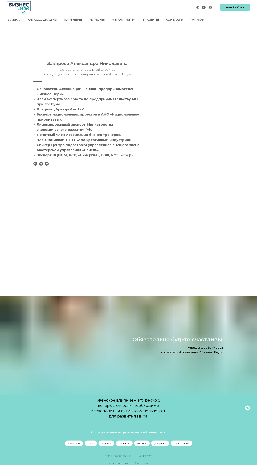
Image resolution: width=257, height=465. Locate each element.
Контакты (175, 20)
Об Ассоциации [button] (42, 20)
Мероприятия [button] (124, 20)
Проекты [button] (151, 20)
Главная (14, 20)
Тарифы (197, 20)
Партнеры (73, 20)
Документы (160, 443)
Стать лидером (181, 443)
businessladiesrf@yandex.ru (132, 463)
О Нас (91, 443)
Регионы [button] (97, 20)
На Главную (74, 443)
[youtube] (204, 7)
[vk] (197, 7)
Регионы (142, 443)
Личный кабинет (235, 7)
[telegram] (123, 164)
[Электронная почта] (210, 7)
